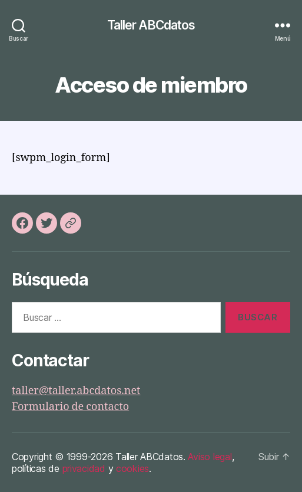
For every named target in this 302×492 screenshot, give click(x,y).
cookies (132, 468)
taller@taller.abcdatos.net (76, 391)
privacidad (83, 468)
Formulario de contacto (70, 407)
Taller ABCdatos (151, 25)
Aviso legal (209, 457)
